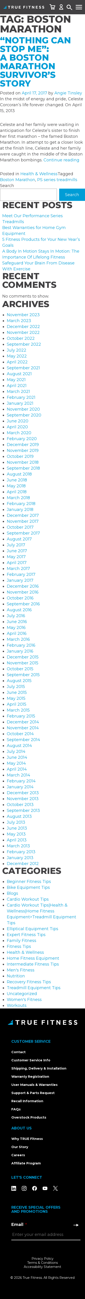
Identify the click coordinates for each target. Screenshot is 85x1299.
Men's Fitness (20, 970)
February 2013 (21, 851)
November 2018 (23, 462)
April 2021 (17, 385)
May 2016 (16, 627)
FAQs (16, 1109)
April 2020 (17, 426)
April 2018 (17, 491)
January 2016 (20, 651)
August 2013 (19, 816)
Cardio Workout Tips (28, 899)
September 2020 (24, 415)
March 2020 (19, 432)
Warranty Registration (30, 1077)
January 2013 (20, 857)
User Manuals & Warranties (34, 1085)
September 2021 (23, 367)
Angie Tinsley (68, 93)
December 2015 (23, 657)
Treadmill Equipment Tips (34, 987)
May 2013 (16, 834)
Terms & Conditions (42, 1263)
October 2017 (20, 527)
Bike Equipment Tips (28, 887)
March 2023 (19, 320)
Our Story (19, 1147)
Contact (18, 1052)
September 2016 (23, 603)
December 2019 (23, 444)
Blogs (12, 893)
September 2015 (23, 674)
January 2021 (20, 403)
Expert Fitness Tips (26, 934)
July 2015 (16, 686)
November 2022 (23, 332)
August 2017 (19, 539)
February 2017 (21, 574)
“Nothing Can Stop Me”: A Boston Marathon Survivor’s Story (35, 62)
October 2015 (20, 668)
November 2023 (23, 314)
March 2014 (18, 775)
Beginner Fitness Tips (29, 881)
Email (19, 1224)
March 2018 (18, 497)
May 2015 (16, 698)
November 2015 (22, 663)
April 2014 (17, 769)
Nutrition (16, 976)
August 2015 (19, 680)
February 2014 (21, 781)
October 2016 (20, 598)
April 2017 (17, 562)
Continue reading (61, 160)
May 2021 (16, 379)
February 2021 (21, 397)
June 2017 (17, 550)
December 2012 (23, 863)
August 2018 (19, 474)
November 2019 (23, 450)
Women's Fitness (24, 999)
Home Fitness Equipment (33, 958)
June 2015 (17, 692)
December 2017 (23, 515)
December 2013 (23, 792)
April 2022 (17, 362)
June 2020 (17, 421)
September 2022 (24, 344)
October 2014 (20, 733)
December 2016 (23, 586)
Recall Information (27, 1101)
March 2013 (18, 845)
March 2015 (18, 710)
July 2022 (16, 350)
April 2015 (16, 704)
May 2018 (16, 485)
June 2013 (17, 828)
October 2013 (20, 804)
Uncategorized (22, 993)
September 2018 (23, 468)
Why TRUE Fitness (27, 1139)
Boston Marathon (17, 179)
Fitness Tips (19, 946)
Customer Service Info (30, 1060)
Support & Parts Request (33, 1093)
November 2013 (23, 798)
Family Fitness (21, 940)
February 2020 (22, 438)
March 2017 (18, 568)
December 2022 (23, 326)
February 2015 (21, 716)
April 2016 (17, 633)
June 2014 (17, 757)
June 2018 (17, 480)
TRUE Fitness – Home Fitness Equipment (23, 7)
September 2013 (23, 810)
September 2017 (23, 533)
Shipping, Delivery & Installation (38, 1068)
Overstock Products (28, 1117)
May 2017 (16, 556)
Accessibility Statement (42, 1267)
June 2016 (17, 621)
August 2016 (19, 609)
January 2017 (20, 580)
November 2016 (23, 592)
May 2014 (16, 763)
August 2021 (19, 373)
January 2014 (20, 786)
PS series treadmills (57, 179)
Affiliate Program (26, 1163)
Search (70, 7)
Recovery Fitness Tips (29, 981)
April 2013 (17, 840)
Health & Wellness (39, 173)
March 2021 (18, 391)
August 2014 (19, 745)
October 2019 (20, 456)
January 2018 (20, 509)
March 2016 (18, 639)
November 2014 (23, 727)
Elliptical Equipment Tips (32, 928)
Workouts (17, 1005)
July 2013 (16, 822)
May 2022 (17, 356)
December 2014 (23, 722)
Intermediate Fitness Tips (33, 964)
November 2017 (23, 521)
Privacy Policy (42, 1259)
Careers (18, 1155)
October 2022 (21, 338)
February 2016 (21, 645)
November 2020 (23, 409)
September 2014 (23, 739)
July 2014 (16, 751)
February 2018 (21, 503)
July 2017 (16, 544)
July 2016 (16, 615)
